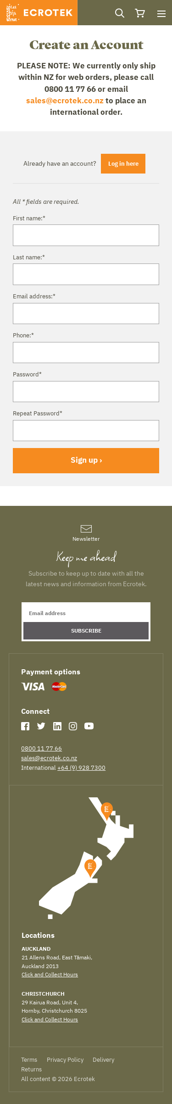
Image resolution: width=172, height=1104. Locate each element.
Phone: (23, 335)
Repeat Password (37, 413)
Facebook (25, 726)
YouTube (89, 726)
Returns (31, 1069)
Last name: (29, 257)
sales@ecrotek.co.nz (65, 100)
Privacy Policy (65, 1059)
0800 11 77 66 (41, 748)
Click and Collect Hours (50, 974)
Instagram (73, 726)
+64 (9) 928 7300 (81, 767)
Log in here (123, 163)
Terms (29, 1059)
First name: (29, 218)
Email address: (34, 296)
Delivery (103, 1059)
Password (27, 374)
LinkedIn (57, 726)
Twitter (41, 726)
